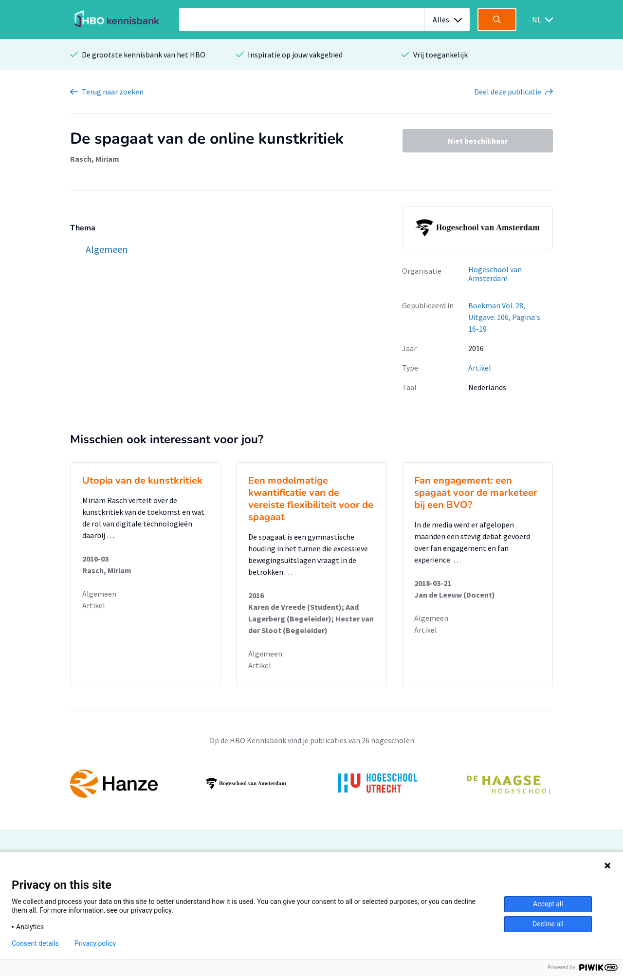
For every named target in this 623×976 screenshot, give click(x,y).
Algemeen (99, 594)
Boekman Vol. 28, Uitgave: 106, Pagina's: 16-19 (505, 317)
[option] (311, 784)
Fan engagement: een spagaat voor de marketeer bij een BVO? (475, 492)
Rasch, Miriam (94, 159)
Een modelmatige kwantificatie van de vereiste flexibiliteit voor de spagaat (310, 499)
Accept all (548, 904)
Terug (113, 91)
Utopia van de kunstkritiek (142, 480)
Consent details (35, 943)
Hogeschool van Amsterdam (495, 274)
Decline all (548, 924)
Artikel (479, 367)
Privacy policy (95, 943)
